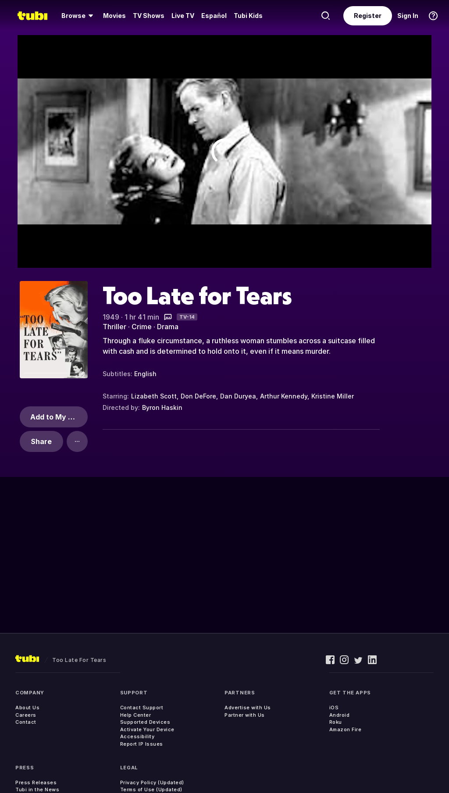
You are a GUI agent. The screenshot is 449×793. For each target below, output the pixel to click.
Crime (142, 326)
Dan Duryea (238, 396)
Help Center (135, 715)
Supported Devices (145, 722)
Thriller (114, 326)
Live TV (182, 15)
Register (367, 15)
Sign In (407, 15)
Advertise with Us (247, 707)
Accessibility (137, 736)
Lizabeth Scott (154, 396)
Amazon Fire (345, 729)
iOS (334, 707)
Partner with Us (244, 715)
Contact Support (142, 707)
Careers (25, 715)
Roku (335, 722)
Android (339, 715)
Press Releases (36, 782)
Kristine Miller (332, 396)
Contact (25, 722)
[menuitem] (78, 16)
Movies (114, 15)
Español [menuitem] (214, 15)
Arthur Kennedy (283, 396)
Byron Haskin (162, 407)
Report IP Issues (141, 744)
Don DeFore (198, 396)
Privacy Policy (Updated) (152, 782)
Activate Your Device (147, 729)
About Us (27, 707)
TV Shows (148, 15)
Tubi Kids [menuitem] (248, 15)
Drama (167, 326)
